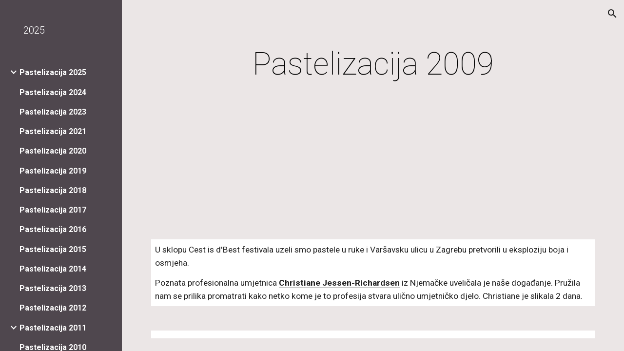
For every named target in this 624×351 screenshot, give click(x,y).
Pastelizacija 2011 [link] (53, 327)
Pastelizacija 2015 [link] (53, 249)
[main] (373, 64)
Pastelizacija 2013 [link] (53, 288)
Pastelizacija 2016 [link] (53, 229)
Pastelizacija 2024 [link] (53, 92)
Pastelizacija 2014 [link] (53, 268)
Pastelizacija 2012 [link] (53, 307)
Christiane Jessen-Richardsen (339, 283)
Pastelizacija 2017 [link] (53, 209)
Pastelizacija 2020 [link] (53, 151)
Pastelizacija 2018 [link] (53, 190)
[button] (612, 13)
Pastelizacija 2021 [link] (53, 131)
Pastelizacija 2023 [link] (53, 112)
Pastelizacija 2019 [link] (53, 171)
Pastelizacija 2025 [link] (53, 72)
